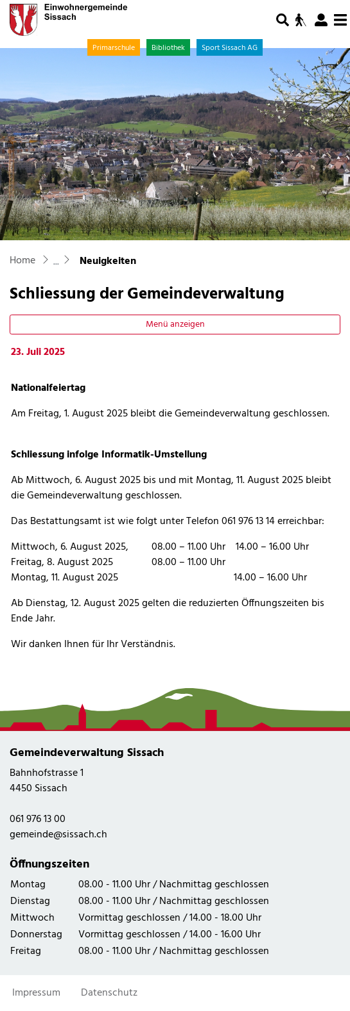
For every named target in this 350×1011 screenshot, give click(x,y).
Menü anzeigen (175, 324)
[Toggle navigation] (340, 20)
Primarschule (113, 48)
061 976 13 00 (38, 819)
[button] (282, 20)
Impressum (36, 993)
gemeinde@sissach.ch (58, 834)
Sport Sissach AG (230, 48)
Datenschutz (109, 993)
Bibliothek (168, 48)
